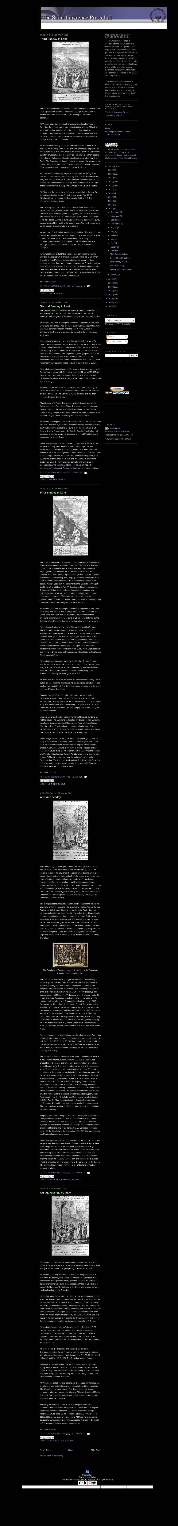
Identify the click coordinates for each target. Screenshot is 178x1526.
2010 (110, 298)
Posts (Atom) (57, 1455)
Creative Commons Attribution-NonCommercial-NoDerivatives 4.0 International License (120, 155)
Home (71, 1450)
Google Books (77, 973)
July (113, 231)
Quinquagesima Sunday (55, 1192)
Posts (110, 336)
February (115, 251)
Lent (50, 293)
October (114, 220)
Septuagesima (68, 1441)
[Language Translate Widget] (120, 320)
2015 (110, 279)
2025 (110, 174)
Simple (78, 1179)
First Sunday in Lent (53, 492)
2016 (110, 209)
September (116, 224)
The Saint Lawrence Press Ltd (118, 112)
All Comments (114, 341)
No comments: (79, 286)
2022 (110, 185)
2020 (110, 193)
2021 (110, 189)
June (113, 235)
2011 (110, 295)
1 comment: (77, 472)
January (114, 274)
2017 (110, 205)
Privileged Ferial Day (63, 1179)
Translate (123, 324)
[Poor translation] (92, 1483)
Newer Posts (45, 1450)
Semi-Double (59, 293)
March (114, 247)
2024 (110, 178)
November (115, 216)
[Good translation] (82, 1483)
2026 (110, 170)
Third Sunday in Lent (53, 38)
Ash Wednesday (50, 797)
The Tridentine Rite (113, 115)
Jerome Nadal (50, 282)
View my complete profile (118, 439)
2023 (110, 182)
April (113, 243)
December (115, 212)
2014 (110, 283)
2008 (110, 306)
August (114, 227)
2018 (110, 201)
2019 (110, 197)
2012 (110, 291)
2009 (110, 302)
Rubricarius (114, 428)
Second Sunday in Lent (55, 306)
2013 (110, 287)
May (113, 239)
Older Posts (96, 1450)
